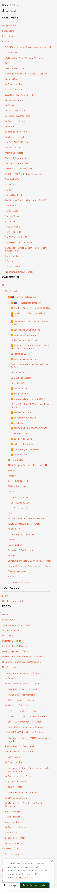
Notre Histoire (12, 854)
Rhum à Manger (13, 216)
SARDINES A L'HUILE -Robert (19, 242)
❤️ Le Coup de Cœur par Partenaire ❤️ (27, 465)
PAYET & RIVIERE (19, 508)
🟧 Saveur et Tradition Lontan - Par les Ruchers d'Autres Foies (30, 347)
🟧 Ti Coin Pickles (20, 388)
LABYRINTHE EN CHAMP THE (19, 94)
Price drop (7, 36)
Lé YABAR (10, 126)
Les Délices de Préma (16, 131)
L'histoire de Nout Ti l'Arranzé (23, 689)
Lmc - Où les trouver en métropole (25, 727)
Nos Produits (11, 291)
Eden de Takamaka (14, 68)
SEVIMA (9, 261)
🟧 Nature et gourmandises (25, 449)
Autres (11, 576)
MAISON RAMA (12, 147)
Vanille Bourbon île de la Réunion (24, 523)
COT (7, 63)
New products (9, 25)
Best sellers (8, 30)
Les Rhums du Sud (14, 137)
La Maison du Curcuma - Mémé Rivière (27, 716)
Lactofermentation (20, 582)
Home (5, 285)
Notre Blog (7, 635)
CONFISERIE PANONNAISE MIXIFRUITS (24, 57)
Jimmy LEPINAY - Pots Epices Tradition (24, 732)
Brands (5, 41)
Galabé (11, 539)
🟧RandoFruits (18, 423)
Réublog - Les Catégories (15, 646)
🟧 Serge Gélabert (20, 393)
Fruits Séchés (15, 545)
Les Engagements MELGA (15, 651)
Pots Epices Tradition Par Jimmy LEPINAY (25, 200)
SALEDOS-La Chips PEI (16, 237)
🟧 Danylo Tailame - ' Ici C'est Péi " (28, 399)
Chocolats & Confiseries (20, 550)
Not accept (10, 885)
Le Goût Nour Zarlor (21, 377)
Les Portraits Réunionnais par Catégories (23, 656)
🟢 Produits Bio (16, 460)
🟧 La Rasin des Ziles (21, 438)
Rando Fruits (11, 205)
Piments (12, 475)
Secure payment (10, 630)
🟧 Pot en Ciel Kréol (21, 412)
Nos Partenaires (10, 667)
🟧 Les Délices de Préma (23, 335)
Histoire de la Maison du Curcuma (25, 711)
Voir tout (12, 555)
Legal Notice (8, 619)
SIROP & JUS (14, 529)
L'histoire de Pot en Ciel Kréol (23, 792)
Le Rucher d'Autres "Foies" (24, 340)
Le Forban (10, 105)
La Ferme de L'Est (14, 84)
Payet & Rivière (12, 179)
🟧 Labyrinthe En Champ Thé (25, 329)
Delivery (6, 614)
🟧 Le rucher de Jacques (23, 417)
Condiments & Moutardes (21, 534)
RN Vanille (10, 221)
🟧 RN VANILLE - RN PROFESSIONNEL (29, 428)
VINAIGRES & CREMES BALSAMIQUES (27, 518)
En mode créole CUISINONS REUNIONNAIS (26, 73)
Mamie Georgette (14, 152)
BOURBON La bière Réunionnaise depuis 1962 (28, 47)
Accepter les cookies (34, 885)
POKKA (8, 189)
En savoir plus (26, 877)
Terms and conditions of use (16, 625)
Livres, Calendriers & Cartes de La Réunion (29, 560)
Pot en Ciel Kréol (13, 195)
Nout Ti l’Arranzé (19, 497)
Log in (5, 595)
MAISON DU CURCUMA (16, 142)
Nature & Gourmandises (17, 158)
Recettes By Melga (11, 640)
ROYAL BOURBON (13, 232)
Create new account (12, 601)
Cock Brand (11, 52)
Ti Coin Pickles (12, 266)
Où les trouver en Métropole (22, 694)
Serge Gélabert (13, 256)
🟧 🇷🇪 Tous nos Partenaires (22, 297)
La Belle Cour (11, 79)
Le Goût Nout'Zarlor (15, 110)
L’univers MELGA (10, 848)
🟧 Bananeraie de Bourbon (24, 359)
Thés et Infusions (17, 486)
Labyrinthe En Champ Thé (18, 781)
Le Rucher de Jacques (16, 121)
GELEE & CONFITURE (18, 481)
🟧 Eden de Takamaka (22, 444)
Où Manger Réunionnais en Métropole (21, 661)
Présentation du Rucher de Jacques (23, 673)
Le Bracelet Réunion (15, 100)
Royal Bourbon (12, 226)
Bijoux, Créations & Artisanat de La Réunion (30, 566)
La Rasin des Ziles (14, 89)
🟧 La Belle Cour (19, 454)
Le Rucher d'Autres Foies (17, 115)
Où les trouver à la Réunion (21, 700)
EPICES (11, 470)
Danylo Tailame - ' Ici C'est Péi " (20, 751)
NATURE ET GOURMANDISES (19, 168)
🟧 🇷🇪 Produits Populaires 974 (26, 302)
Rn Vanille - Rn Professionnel (19, 746)
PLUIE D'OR (10, 184)
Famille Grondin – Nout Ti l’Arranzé (22, 683)
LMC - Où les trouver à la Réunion (25, 721)
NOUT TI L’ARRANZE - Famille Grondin (23, 174)
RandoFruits (11, 832)
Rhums (11, 491)
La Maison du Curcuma (16, 705)
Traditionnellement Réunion (19, 271)
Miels (10, 513)
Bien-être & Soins (17, 571)
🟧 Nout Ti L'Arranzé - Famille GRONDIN (30, 308)
